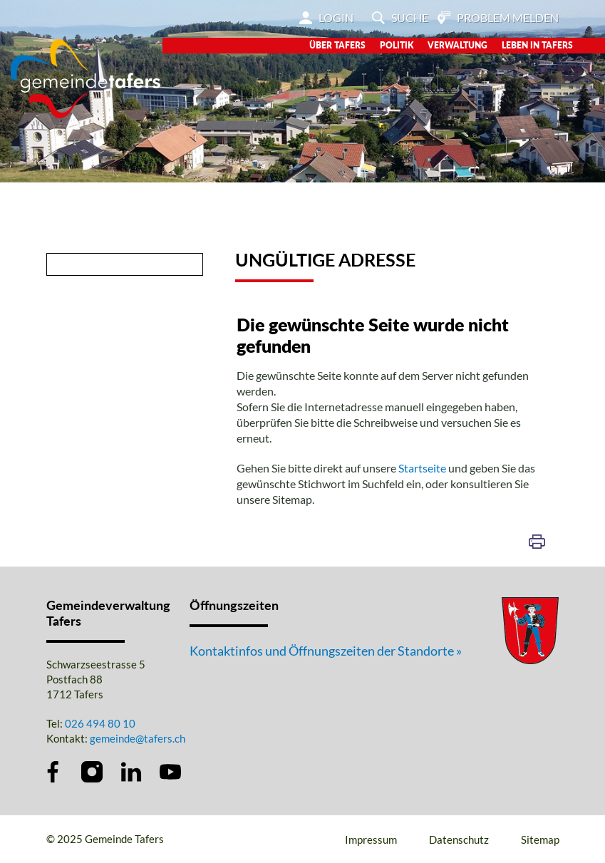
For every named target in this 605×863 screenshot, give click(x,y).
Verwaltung (457, 45)
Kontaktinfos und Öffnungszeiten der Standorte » (326, 650)
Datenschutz (459, 839)
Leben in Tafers (537, 45)
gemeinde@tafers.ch (137, 738)
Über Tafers (337, 45)
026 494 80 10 (100, 723)
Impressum (371, 839)
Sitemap (540, 839)
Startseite (422, 468)
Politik (396, 45)
